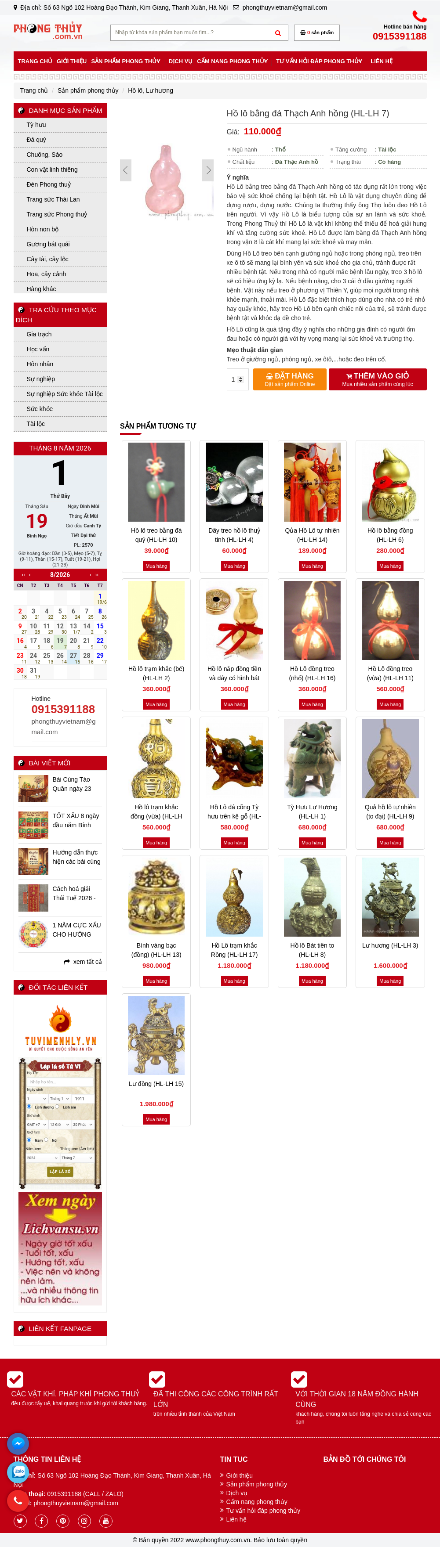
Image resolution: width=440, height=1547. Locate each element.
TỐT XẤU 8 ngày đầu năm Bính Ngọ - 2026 (76, 821)
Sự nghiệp (41, 378)
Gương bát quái (48, 244)
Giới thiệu (239, 1475)
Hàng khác (41, 288)
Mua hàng (156, 566)
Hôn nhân (40, 364)
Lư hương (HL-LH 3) (390, 945)
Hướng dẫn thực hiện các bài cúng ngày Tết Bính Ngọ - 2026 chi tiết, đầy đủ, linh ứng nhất (77, 857)
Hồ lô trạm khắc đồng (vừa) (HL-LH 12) (156, 816)
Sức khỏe (40, 408)
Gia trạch (39, 334)
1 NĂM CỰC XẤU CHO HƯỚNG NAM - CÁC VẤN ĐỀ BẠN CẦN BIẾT (77, 930)
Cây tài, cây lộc (48, 259)
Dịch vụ (237, 1493)
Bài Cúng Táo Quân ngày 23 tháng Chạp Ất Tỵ (77, 784)
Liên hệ (236, 1519)
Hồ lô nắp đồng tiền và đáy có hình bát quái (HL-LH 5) (234, 678)
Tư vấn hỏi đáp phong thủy (263, 1510)
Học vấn (38, 349)
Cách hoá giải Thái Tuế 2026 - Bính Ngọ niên (74, 894)
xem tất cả (83, 961)
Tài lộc (36, 423)
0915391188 (63, 709)
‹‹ (23, 575)
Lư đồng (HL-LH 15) (156, 1083)
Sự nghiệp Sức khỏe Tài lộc (65, 393)
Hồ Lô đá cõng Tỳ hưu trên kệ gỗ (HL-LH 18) (234, 816)
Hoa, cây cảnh (46, 274)
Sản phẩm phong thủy (256, 1484)
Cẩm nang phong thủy (256, 1501)
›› (96, 575)
